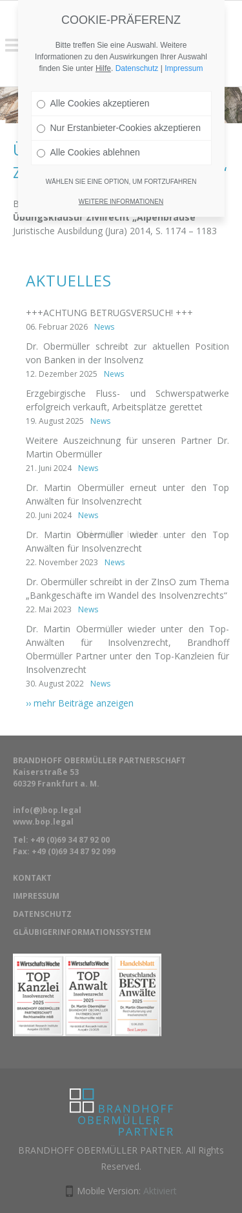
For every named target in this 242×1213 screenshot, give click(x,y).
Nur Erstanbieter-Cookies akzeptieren (119, 94)
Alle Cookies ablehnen (88, 119)
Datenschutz (137, 34)
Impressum (184, 34)
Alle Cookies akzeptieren (93, 70)
